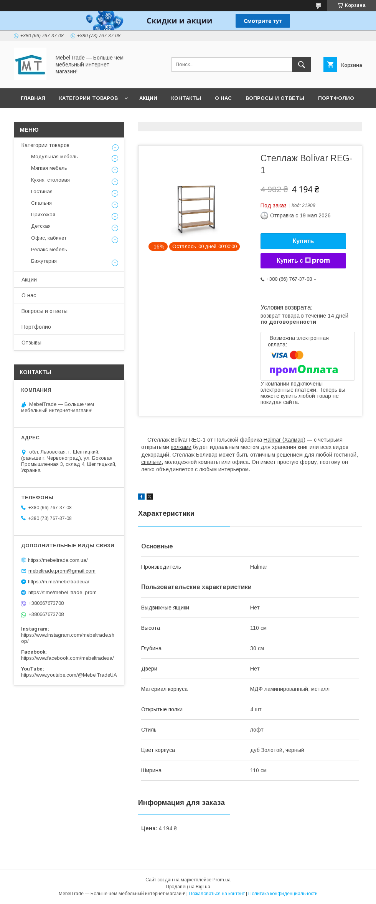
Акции (148, 98)
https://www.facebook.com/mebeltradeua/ (67, 658)
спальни (151, 462)
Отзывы (33, 118)
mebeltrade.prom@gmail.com (62, 571)
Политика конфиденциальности (283, 893)
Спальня (41, 203)
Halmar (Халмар (283, 440)
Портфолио (336, 98)
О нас (223, 98)
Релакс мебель (49, 249)
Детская (41, 226)
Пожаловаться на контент (217, 893)
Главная (33, 98)
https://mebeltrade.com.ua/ (58, 560)
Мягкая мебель (49, 168)
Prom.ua (222, 879)
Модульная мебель (54, 156)
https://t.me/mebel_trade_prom (62, 592)
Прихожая (43, 214)
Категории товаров (88, 98)
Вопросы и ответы (275, 98)
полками (181, 447)
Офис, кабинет (48, 238)
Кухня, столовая (50, 180)
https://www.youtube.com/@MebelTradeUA (69, 675)
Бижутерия (44, 261)
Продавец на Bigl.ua (188, 886)
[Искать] (301, 64)
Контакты (186, 98)
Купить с (303, 260)
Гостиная (42, 191)
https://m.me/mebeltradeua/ (58, 581)
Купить (303, 241)
